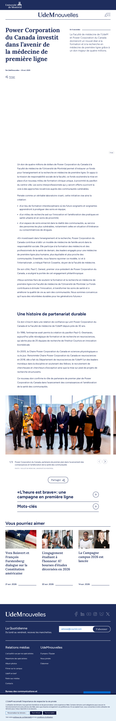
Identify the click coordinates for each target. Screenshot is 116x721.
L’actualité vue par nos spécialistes (19, 656)
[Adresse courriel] (76, 632)
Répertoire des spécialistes (16, 661)
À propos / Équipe (47, 656)
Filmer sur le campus (13, 671)
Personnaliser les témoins (17, 713)
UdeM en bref (11, 676)
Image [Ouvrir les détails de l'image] (111, 155)
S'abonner (101, 631)
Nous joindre (45, 661)
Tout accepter (50, 713)
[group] (58, 427)
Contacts (9, 686)
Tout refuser (36, 713)
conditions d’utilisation (45, 717)
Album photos (11, 666)
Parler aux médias (12, 681)
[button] (107, 16)
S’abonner (44, 666)
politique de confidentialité (22, 717)
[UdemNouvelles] (58, 16)
